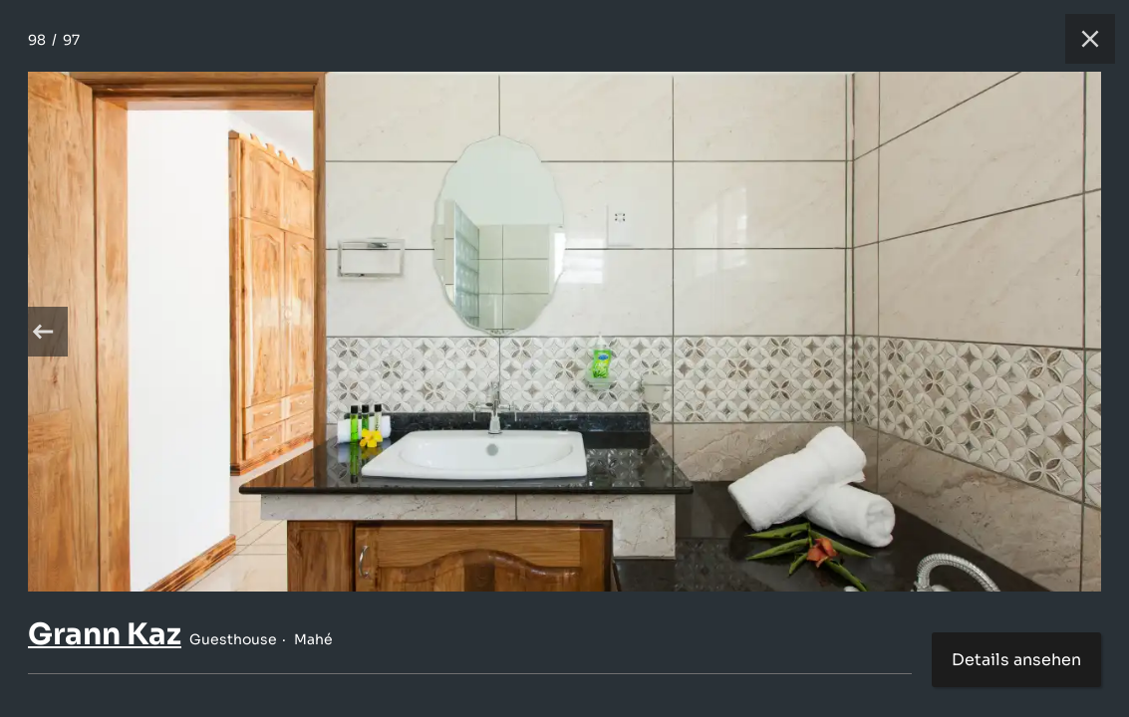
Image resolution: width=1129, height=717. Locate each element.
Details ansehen (1016, 659)
